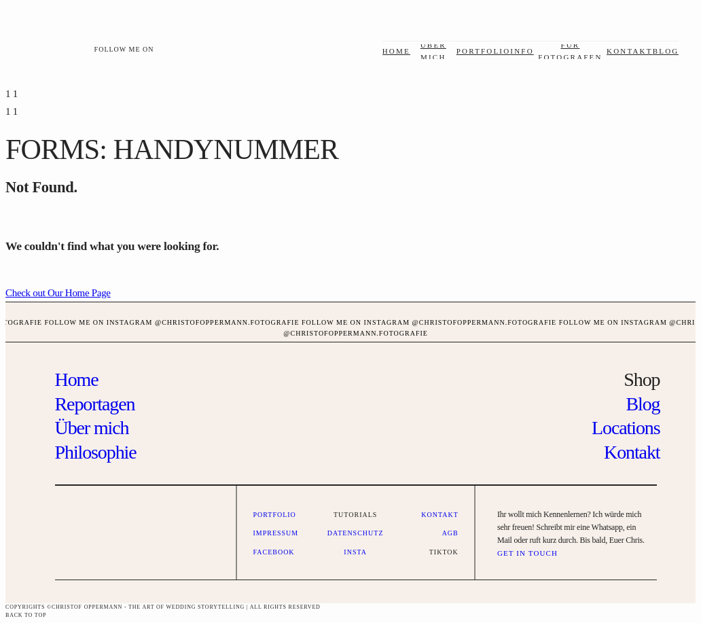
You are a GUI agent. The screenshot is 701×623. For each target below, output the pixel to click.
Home (396, 51)
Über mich (92, 427)
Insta (355, 552)
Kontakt (630, 51)
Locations (626, 427)
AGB (450, 533)
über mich (433, 51)
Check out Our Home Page (58, 292)
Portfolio (483, 51)
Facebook (273, 552)
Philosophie (96, 452)
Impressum (275, 533)
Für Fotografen (570, 51)
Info (521, 51)
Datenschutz (355, 533)
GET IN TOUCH (527, 553)
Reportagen (95, 403)
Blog (666, 51)
